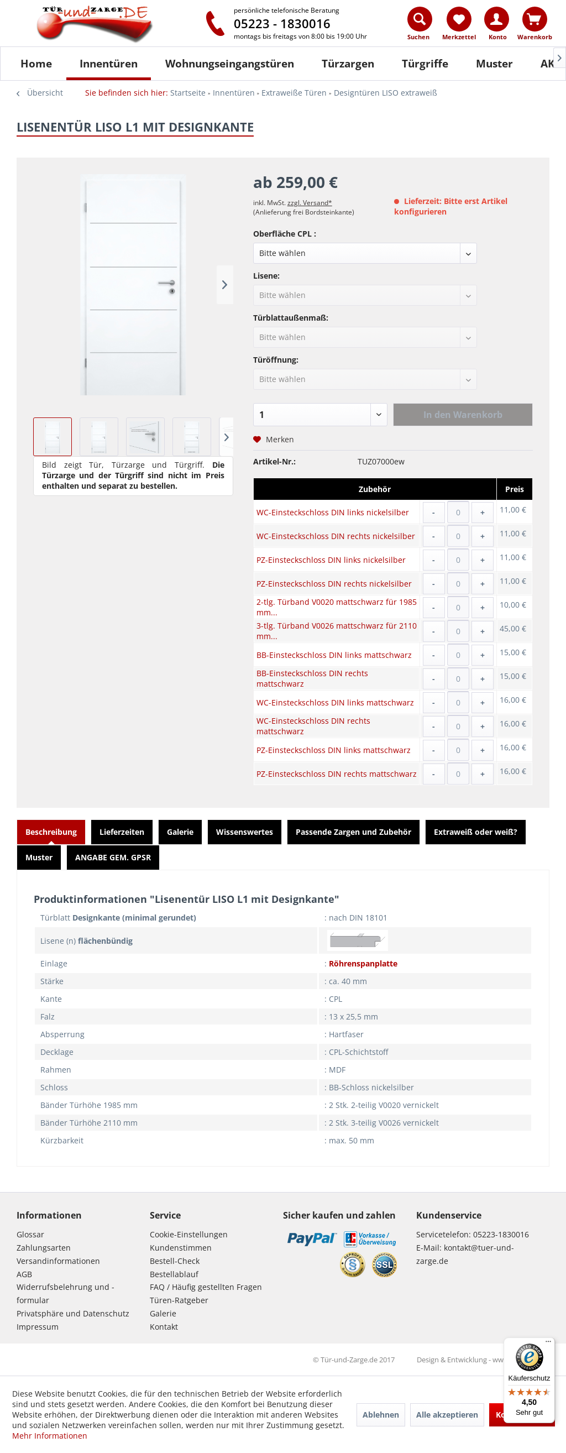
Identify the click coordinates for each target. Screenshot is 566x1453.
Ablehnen (381, 1414)
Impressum (38, 1326)
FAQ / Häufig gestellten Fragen (206, 1287)
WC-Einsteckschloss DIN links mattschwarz (335, 702)
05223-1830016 (501, 1234)
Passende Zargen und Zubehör (353, 832)
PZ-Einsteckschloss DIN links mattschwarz (333, 750)
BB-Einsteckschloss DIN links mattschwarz (334, 655)
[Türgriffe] (425, 63)
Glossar (30, 1234)
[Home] (36, 63)
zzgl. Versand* (309, 202)
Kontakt (164, 1326)
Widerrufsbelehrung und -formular (65, 1293)
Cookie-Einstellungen (189, 1234)
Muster (39, 857)
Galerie (180, 832)
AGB (24, 1274)
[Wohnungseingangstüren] (229, 63)
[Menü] (548, 1344)
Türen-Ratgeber (179, 1300)
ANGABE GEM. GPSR (113, 857)
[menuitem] (420, 26)
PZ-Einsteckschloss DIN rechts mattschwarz (336, 774)
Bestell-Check (175, 1261)
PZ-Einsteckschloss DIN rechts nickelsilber (334, 583)
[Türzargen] (347, 63)
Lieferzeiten (121, 832)
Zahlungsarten (44, 1247)
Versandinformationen (58, 1261)
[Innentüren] (108, 63)
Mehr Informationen (49, 1435)
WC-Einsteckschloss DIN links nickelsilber (332, 512)
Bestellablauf (174, 1274)
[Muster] (494, 63)
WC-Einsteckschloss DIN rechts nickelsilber (335, 536)
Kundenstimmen (181, 1247)
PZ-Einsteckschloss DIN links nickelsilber (331, 560)
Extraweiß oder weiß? (475, 832)
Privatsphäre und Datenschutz (73, 1313)
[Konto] (496, 19)
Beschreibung (51, 832)
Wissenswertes (244, 832)
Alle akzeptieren (447, 1414)
